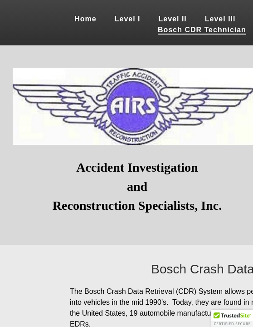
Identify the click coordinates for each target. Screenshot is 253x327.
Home (85, 19)
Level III (220, 19)
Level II (173, 19)
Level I (128, 19)
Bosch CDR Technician (202, 30)
